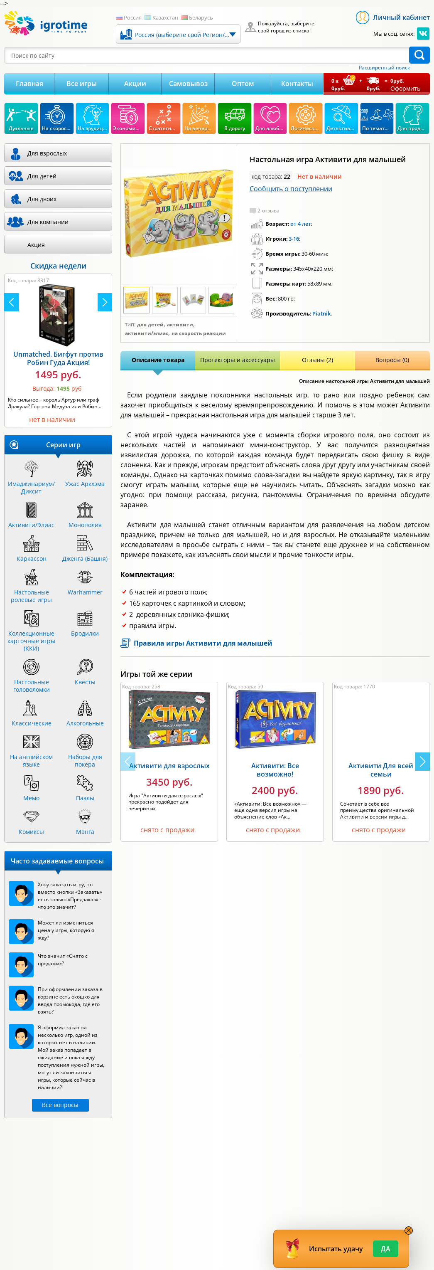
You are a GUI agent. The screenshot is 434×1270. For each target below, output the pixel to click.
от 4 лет (300, 223)
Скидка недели (58, 266)
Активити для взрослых (169, 766)
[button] (422, 761)
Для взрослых (47, 153)
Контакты (297, 83)
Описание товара (158, 360)
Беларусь (201, 17)
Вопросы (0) (392, 360)
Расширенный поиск (384, 67)
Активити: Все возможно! (275, 770)
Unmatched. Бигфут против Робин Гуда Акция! (58, 358)
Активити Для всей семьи (380, 770)
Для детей (150, 324)
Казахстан (165, 17)
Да (385, 1248)
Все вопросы (60, 1105)
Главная (29, 83)
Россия (133, 17)
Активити (180, 324)
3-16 (294, 238)
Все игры (81, 83)
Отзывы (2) (317, 360)
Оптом (243, 83)
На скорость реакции (199, 333)
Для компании (48, 222)
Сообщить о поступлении (291, 188)
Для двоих (41, 199)
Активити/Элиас (146, 333)
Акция (36, 245)
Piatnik (321, 313)
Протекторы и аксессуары (237, 360)
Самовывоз (188, 83)
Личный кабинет (401, 17)
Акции (135, 83)
